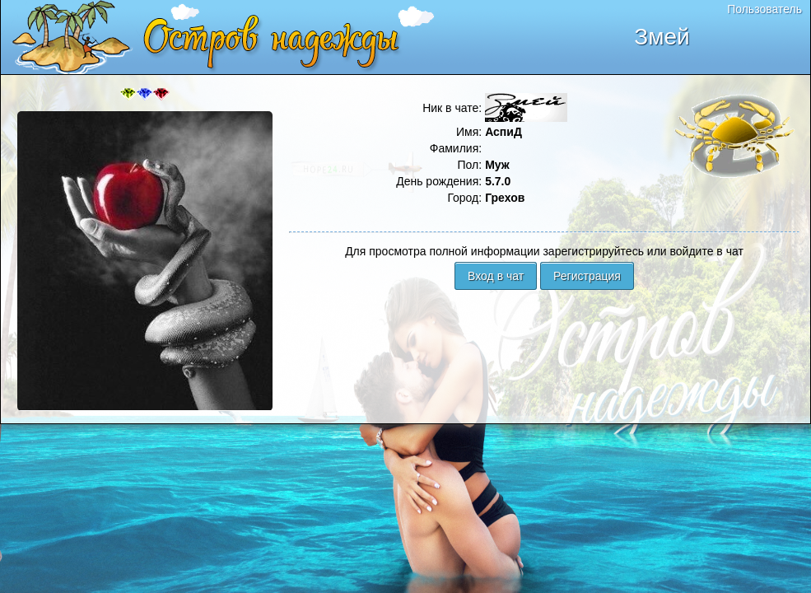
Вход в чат (496, 275)
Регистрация (587, 275)
